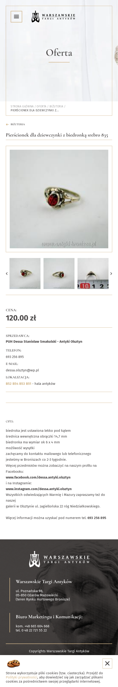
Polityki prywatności (21, 677)
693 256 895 (15, 357)
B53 (22, 384)
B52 (9, 384)
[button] (7, 273)
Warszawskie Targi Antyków (44, 581)
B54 (15, 384)
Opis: (10, 421)
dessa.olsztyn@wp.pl (22, 370)
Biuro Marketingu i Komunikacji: (49, 617)
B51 (28, 384)
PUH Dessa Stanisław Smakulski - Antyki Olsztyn (44, 341)
